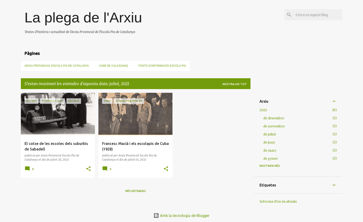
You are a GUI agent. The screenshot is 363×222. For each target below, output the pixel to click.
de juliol (269, 134)
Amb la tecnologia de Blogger (181, 215)
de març (269, 150)
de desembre (273, 118)
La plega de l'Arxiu (83, 17)
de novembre (274, 126)
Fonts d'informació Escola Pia (162, 65)
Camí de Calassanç (113, 65)
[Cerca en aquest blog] (318, 14)
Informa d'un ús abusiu (278, 201)
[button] (88, 169)
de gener (270, 158)
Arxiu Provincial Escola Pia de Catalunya (57, 65)
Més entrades (135, 190)
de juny (269, 142)
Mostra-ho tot (234, 84)
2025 (263, 110)
